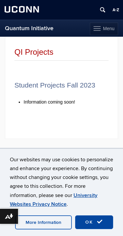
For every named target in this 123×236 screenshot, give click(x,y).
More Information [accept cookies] (43, 222)
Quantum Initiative (29, 28)
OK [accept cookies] (94, 222)
